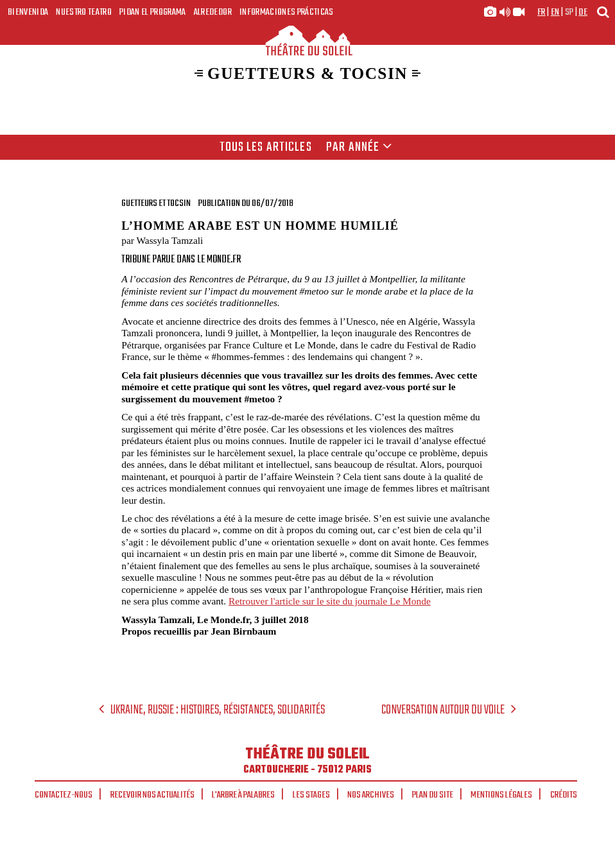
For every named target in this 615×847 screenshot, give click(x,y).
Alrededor (213, 12)
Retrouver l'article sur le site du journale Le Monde (330, 600)
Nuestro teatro (84, 12)
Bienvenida (28, 12)
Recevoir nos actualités (152, 795)
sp (569, 12)
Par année (359, 147)
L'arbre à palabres (243, 795)
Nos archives (370, 795)
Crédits (563, 795)
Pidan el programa (152, 12)
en (555, 12)
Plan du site (432, 795)
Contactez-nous (63, 795)
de (582, 12)
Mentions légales (501, 795)
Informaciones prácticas (286, 12)
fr (541, 12)
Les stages (311, 795)
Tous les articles (266, 147)
